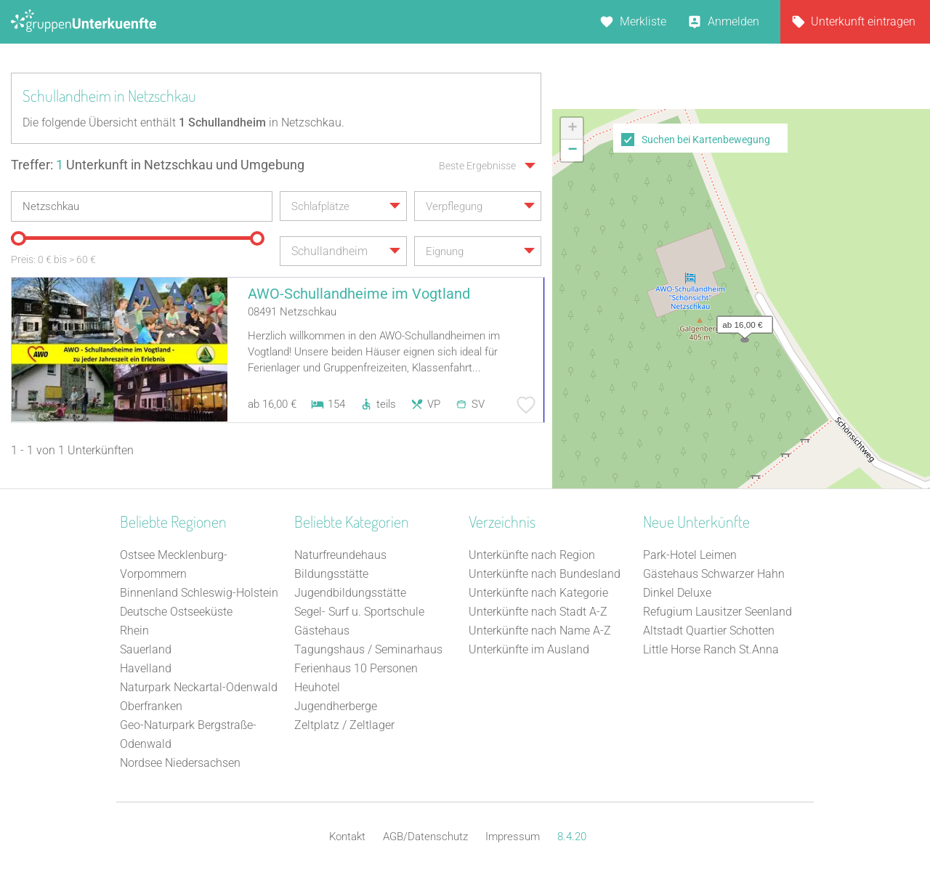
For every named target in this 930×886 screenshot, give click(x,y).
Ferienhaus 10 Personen (356, 668)
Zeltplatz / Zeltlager (344, 725)
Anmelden (733, 21)
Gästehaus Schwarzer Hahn (714, 574)
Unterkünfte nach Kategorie (538, 593)
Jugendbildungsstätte (350, 593)
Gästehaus (321, 630)
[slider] (18, 238)
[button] (741, 321)
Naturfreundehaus (340, 555)
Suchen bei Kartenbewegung (706, 139)
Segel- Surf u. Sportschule (359, 612)
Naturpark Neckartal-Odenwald (199, 687)
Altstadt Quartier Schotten (709, 630)
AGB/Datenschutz (425, 836)
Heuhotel (317, 687)
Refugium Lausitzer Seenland (717, 612)
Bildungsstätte (331, 574)
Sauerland (145, 649)
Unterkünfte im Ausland (529, 649)
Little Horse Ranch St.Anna (711, 649)
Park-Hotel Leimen (690, 555)
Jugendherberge (335, 706)
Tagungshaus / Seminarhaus (368, 649)
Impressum (512, 836)
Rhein (134, 630)
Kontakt (347, 836)
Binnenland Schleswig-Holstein (199, 593)
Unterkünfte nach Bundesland (544, 574)
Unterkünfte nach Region (532, 555)
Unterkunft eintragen (863, 21)
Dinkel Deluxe (677, 593)
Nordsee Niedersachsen (180, 763)
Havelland (145, 668)
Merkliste (643, 21)
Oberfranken (151, 706)
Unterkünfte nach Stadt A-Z (538, 612)
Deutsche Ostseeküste (176, 612)
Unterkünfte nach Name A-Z (540, 630)
